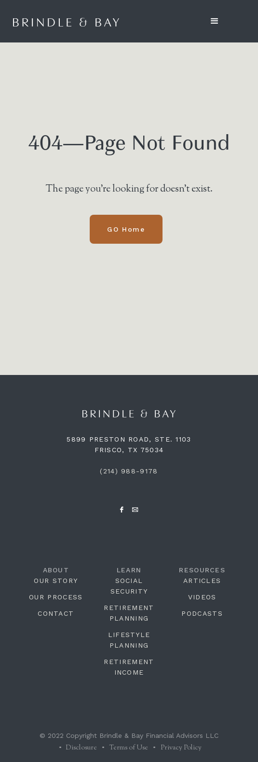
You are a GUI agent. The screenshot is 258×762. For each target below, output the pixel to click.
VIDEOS (202, 597)
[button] (214, 21)
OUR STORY (56, 580)
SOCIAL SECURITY (129, 586)
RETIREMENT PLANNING (129, 613)
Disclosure (80, 748)
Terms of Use (128, 748)
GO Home (126, 229)
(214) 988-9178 (129, 471)
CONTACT (56, 613)
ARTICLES (202, 580)
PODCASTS (201, 613)
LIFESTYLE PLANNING (129, 640)
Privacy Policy (181, 748)
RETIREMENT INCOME (129, 667)
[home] (66, 21)
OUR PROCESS (55, 597)
